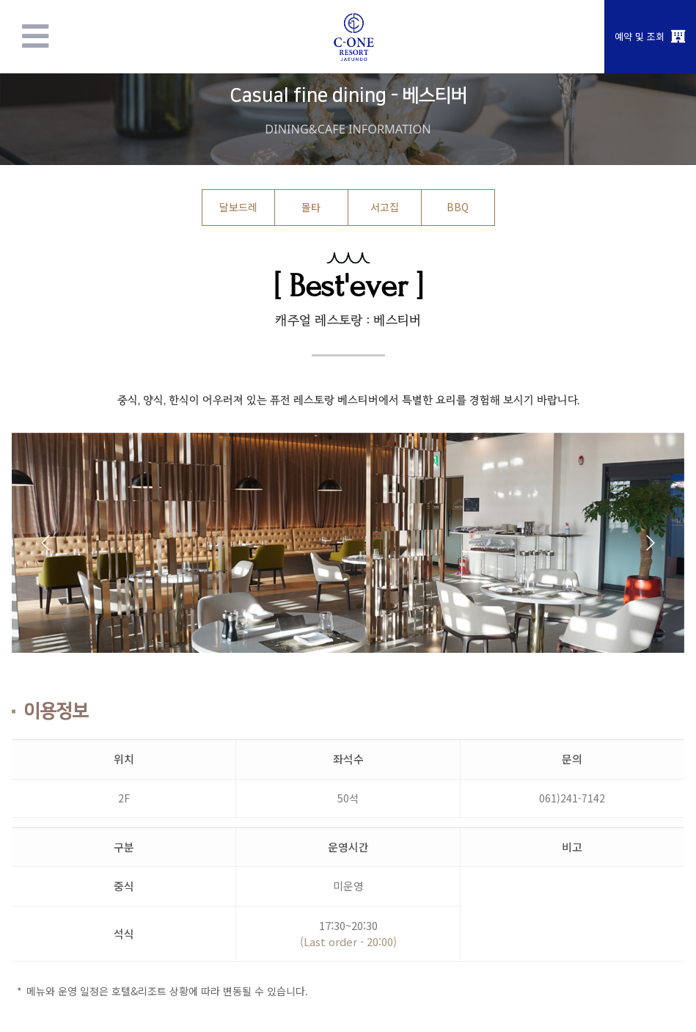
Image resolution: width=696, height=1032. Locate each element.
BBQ (458, 207)
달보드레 (238, 207)
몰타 (310, 207)
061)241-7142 (572, 798)
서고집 (384, 207)
